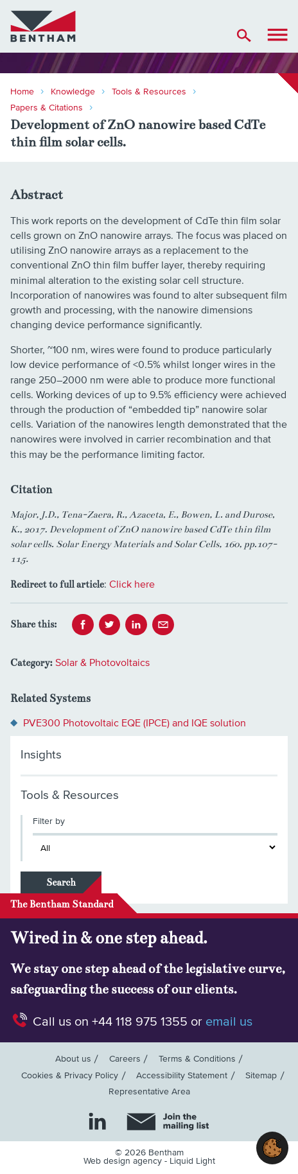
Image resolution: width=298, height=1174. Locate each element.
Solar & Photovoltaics (102, 663)
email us (229, 1021)
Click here (132, 584)
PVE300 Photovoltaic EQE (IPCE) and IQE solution (134, 723)
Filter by (49, 821)
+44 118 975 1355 (140, 1021)
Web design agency (123, 1161)
